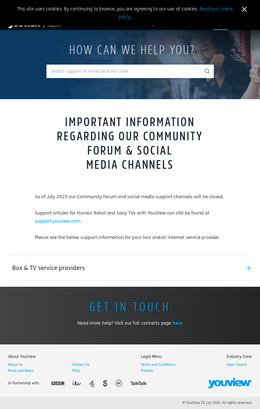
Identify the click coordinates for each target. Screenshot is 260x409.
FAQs (76, 371)
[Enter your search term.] (124, 71)
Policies (147, 371)
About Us (15, 364)
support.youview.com (57, 221)
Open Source (236, 364)
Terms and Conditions (158, 364)
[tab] (130, 268)
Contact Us (80, 364)
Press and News (20, 371)
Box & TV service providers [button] (48, 268)
